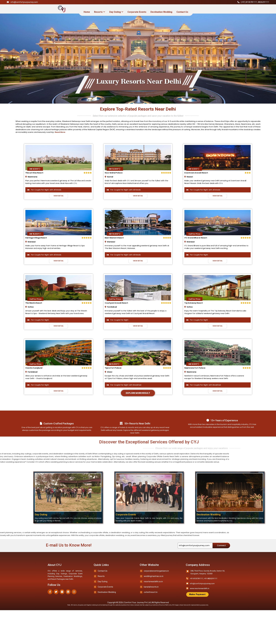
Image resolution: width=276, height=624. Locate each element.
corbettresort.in (150, 596)
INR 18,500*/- (44, 236)
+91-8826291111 (210, 583)
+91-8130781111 (196, 583)
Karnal (119, 175)
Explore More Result (138, 221)
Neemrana (41, 175)
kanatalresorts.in (151, 591)
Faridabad (121, 307)
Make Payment (197, 598)
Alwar (119, 373)
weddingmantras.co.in (153, 580)
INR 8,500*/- (43, 170)
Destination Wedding (161, 12)
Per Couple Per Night (204, 249)
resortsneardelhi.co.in (153, 586)
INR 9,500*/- (202, 170)
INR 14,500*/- (123, 236)
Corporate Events (136, 12)
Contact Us (182, 12)
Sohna (40, 307)
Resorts (99, 12)
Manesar (40, 241)
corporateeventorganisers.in (156, 575)
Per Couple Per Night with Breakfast (129, 382)
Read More (58, 132)
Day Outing (116, 12)
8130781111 (251, 2)
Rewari (199, 175)
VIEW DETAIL (58, 187)
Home (87, 12)
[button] (264, 58)
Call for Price (202, 236)
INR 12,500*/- (123, 170)
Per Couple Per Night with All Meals (49, 183)
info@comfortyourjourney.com (24, 2)
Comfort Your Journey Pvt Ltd (137, 607)
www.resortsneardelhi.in (199, 593)
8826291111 (263, 2)
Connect (221, 549)
